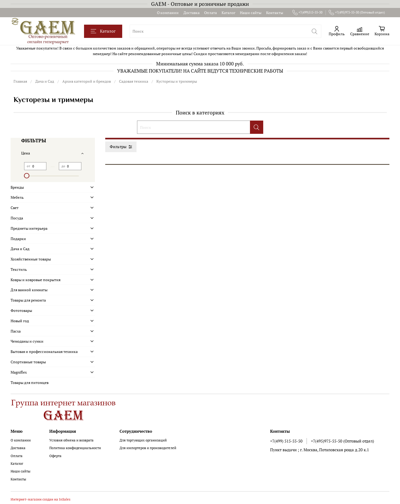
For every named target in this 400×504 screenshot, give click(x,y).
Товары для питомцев (30, 382)
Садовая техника (133, 81)
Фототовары (21, 310)
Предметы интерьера (29, 228)
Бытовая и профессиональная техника (44, 351)
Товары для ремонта (28, 300)
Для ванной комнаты (29, 289)
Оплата (210, 12)
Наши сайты (250, 12)
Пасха (16, 331)
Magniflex (19, 372)
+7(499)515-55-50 (307, 12)
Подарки (18, 238)
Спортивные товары (28, 361)
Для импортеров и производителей (148, 448)
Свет (15, 207)
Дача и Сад (44, 81)
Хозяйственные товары (31, 259)
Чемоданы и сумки (27, 341)
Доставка (191, 12)
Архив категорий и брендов (86, 81)
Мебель (17, 197)
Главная (20, 81)
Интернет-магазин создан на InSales (41, 499)
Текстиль (19, 269)
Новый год (20, 320)
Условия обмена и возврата (71, 440)
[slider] (27, 176)
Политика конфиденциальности (75, 448)
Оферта (55, 456)
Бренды (17, 187)
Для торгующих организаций (143, 440)
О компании (168, 12)
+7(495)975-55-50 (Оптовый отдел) (357, 12)
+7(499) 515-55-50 (286, 441)
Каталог (228, 12)
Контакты (274, 12)
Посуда (17, 217)
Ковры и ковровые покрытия (35, 279)
